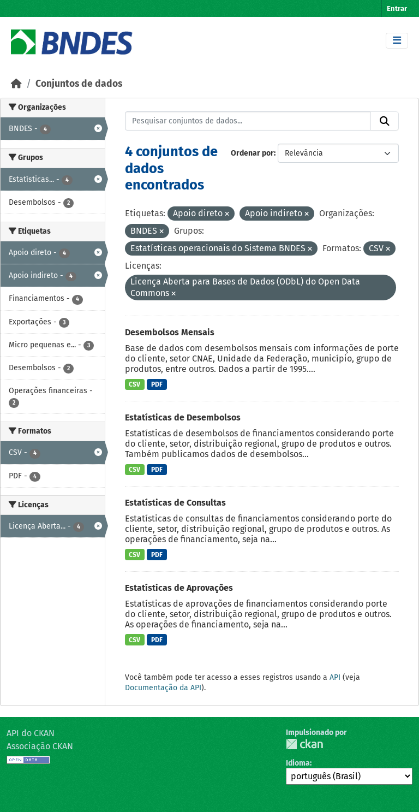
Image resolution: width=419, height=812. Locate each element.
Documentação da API (163, 687)
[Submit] (384, 121)
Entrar (397, 8)
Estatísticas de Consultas (175, 502)
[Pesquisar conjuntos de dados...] (248, 121)
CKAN (304, 744)
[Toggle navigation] (397, 41)
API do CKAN (31, 733)
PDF (157, 384)
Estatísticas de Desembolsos (183, 417)
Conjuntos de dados (78, 84)
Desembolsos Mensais (169, 332)
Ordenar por (252, 153)
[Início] (16, 84)
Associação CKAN (40, 746)
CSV (134, 384)
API (335, 677)
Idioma (298, 763)
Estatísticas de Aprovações (179, 588)
